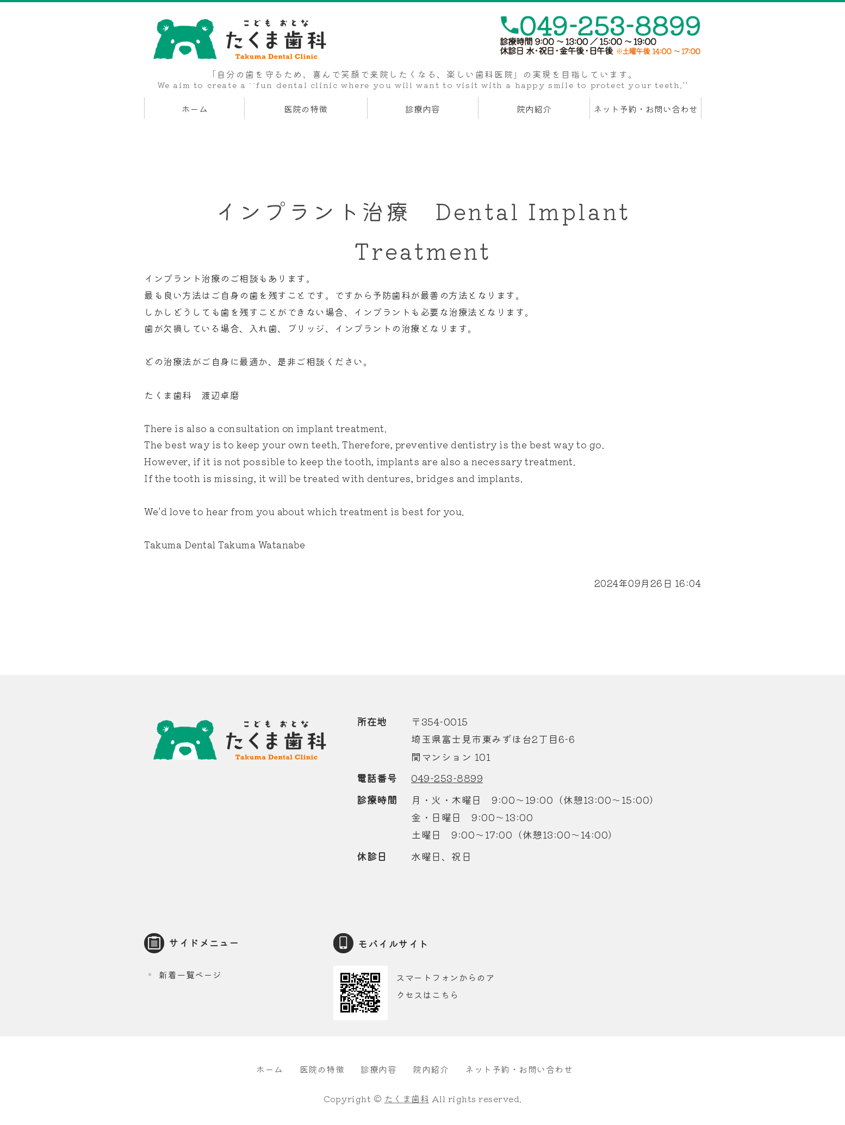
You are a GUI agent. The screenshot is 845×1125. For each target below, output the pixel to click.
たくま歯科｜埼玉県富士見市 (239, 39)
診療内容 (422, 108)
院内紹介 (534, 108)
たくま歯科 (407, 1098)
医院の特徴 (305, 108)
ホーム (195, 108)
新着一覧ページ (190, 974)
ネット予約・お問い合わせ (645, 108)
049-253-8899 (447, 778)
